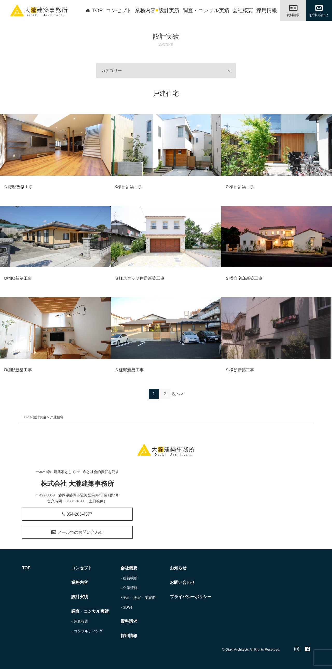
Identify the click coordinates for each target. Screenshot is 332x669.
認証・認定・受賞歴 (139, 597)
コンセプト (119, 10)
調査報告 (81, 621)
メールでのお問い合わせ (77, 532)
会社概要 (242, 10)
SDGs (128, 607)
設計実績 (169, 10)
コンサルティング (88, 631)
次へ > (178, 394)
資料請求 (129, 621)
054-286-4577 (77, 514)
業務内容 (145, 10)
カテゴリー (111, 70)
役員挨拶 (130, 578)
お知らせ (178, 568)
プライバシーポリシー (190, 597)
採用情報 (266, 10)
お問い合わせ (182, 582)
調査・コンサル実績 (206, 10)
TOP (94, 10)
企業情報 (130, 588)
